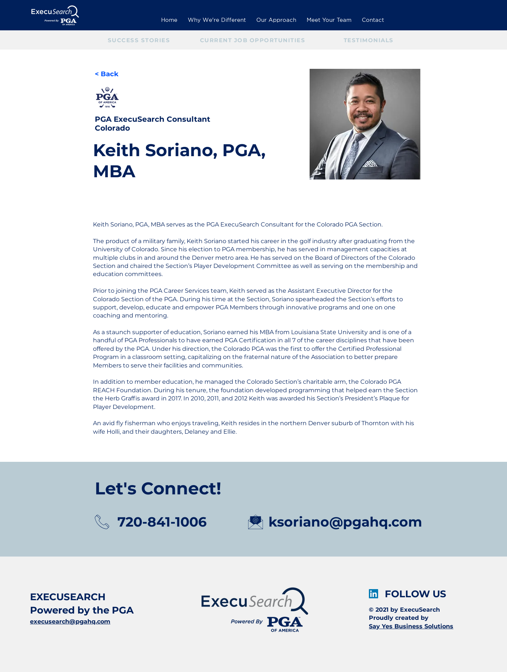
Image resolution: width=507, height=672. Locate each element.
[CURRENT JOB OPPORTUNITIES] (253, 40)
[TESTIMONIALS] (369, 40)
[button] (329, 16)
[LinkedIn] (373, 593)
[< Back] (109, 74)
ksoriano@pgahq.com (345, 522)
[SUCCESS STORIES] (140, 40)
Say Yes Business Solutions (411, 626)
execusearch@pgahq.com (70, 621)
